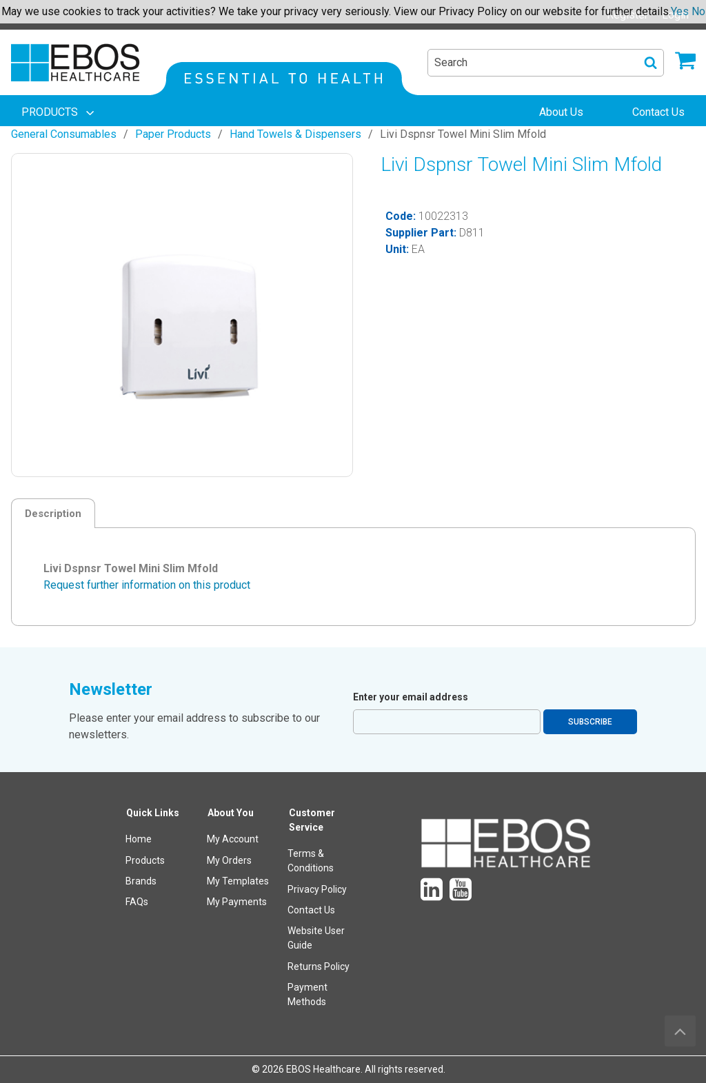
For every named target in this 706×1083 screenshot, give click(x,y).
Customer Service (312, 820)
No (698, 11)
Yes (680, 11)
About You (231, 812)
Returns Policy (319, 966)
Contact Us (311, 909)
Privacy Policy (317, 889)
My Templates (238, 881)
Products (145, 860)
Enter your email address (410, 696)
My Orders (229, 860)
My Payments (237, 901)
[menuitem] (59, 112)
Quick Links (152, 812)
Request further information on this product (146, 584)
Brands (141, 881)
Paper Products (173, 134)
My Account (233, 838)
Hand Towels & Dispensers (295, 134)
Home (138, 838)
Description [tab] (53, 513)
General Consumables (64, 134)
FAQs (136, 901)
